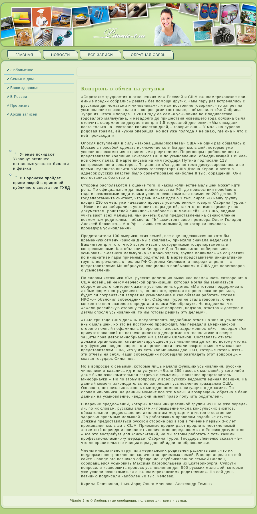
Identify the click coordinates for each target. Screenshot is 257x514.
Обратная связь (148, 55)
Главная (24, 55)
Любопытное (21, 70)
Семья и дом (22, 79)
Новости (60, 55)
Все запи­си (100, 55)
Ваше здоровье (24, 88)
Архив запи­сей (23, 114)
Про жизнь (19, 106)
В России (18, 97)
